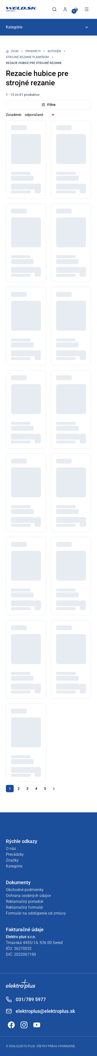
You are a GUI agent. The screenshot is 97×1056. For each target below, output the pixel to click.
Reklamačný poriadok (24, 901)
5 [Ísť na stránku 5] (45, 789)
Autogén (54, 51)
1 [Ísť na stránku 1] (10, 789)
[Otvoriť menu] (86, 9)
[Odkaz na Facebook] (11, 1024)
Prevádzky (15, 854)
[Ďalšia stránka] (54, 789)
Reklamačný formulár (24, 907)
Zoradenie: (14, 115)
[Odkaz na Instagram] (24, 1024)
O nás (11, 848)
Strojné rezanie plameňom (27, 57)
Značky (12, 860)
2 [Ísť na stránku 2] (19, 789)
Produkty (33, 51)
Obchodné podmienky (25, 889)
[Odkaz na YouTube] (36, 1024)
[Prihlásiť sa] (65, 9)
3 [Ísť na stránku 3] (27, 789)
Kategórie (14, 866)
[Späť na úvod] (21, 9)
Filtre (48, 105)
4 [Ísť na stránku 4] (36, 789)
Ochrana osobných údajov (28, 895)
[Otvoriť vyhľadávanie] (54, 9)
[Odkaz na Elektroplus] (48, 985)
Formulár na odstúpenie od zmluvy (36, 913)
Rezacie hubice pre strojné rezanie (34, 63)
